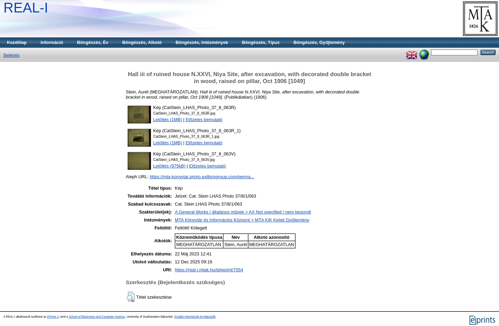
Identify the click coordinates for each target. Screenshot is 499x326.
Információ (52, 42)
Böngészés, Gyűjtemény (319, 42)
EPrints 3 (53, 316)
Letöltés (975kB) (169, 166)
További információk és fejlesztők (195, 316)
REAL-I (25, 7)
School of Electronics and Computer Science (97, 316)
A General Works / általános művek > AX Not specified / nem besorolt (243, 212)
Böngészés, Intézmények (202, 42)
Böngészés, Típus (261, 42)
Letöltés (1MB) (167, 119)
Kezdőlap (17, 42)
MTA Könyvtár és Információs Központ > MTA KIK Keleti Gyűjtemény (242, 220)
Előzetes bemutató (204, 119)
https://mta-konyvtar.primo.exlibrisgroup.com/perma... (202, 176)
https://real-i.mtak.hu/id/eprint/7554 (209, 269)
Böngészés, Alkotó (142, 42)
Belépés (11, 55)
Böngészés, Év (92, 42)
